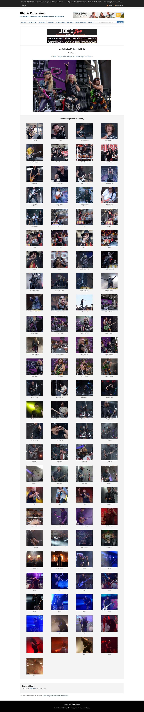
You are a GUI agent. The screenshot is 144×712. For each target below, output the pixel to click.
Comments (119, 5)
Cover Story (32, 22)
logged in (32, 688)
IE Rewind (51, 22)
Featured (42, 22)
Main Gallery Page (78, 56)
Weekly (90, 22)
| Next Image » (88, 56)
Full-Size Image (67, 56)
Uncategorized (81, 22)
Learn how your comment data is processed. (55, 696)
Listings (23, 5)
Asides (23, 22)
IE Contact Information (95, 2)
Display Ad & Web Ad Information (76, 2)
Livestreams (60, 22)
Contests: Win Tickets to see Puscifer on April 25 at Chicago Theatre (42, 2)
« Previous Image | (57, 56)
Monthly (70, 22)
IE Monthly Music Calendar (112, 2)
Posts (111, 5)
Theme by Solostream (83, 707)
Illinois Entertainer (33, 13)
